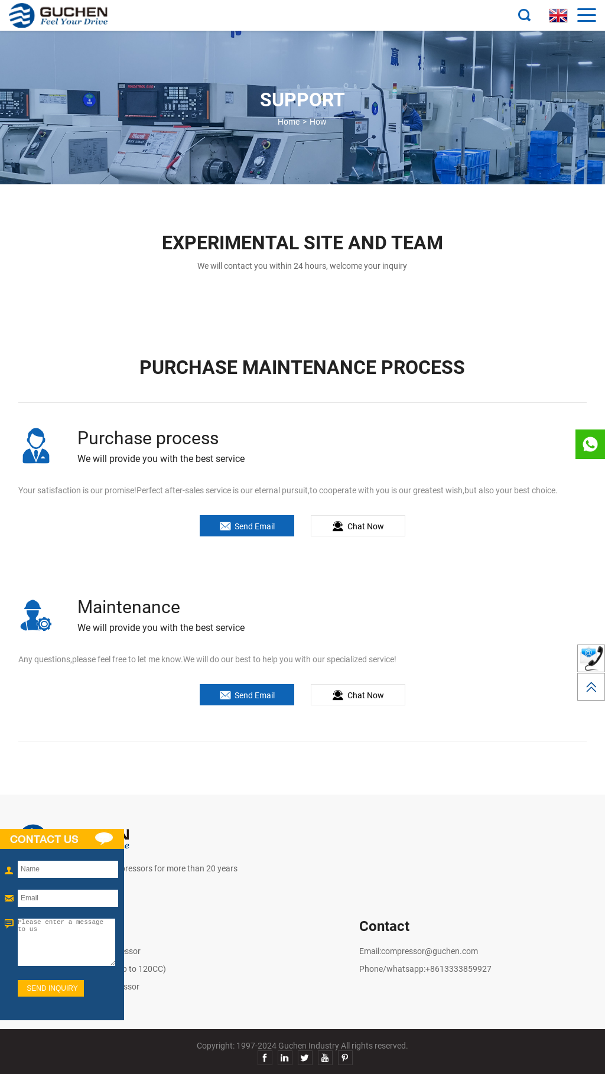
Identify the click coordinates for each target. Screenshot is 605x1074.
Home (289, 121)
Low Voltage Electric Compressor (78, 986)
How (318, 121)
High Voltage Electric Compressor (79, 951)
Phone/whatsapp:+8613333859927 (425, 969)
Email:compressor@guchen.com (418, 951)
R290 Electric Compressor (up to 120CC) (92, 969)
